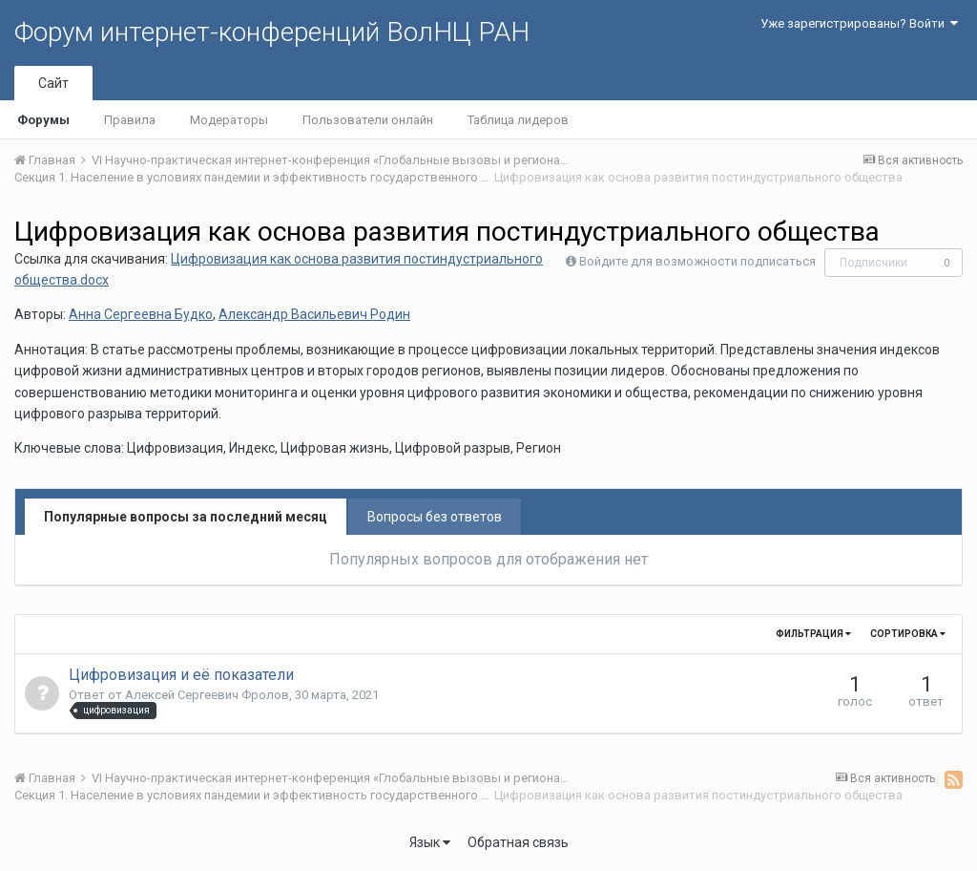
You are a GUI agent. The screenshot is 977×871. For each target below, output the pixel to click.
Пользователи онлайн (367, 120)
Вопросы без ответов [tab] (434, 516)
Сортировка (908, 633)
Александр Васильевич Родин (314, 314)
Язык (429, 842)
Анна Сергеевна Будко (141, 314)
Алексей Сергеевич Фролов (207, 695)
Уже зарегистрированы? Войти (859, 23)
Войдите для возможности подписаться (697, 261)
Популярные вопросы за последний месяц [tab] (185, 516)
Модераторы (229, 120)
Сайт (53, 83)
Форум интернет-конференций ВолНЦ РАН (272, 32)
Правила (130, 120)
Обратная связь (518, 842)
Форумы (43, 120)
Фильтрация (813, 633)
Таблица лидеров (518, 120)
